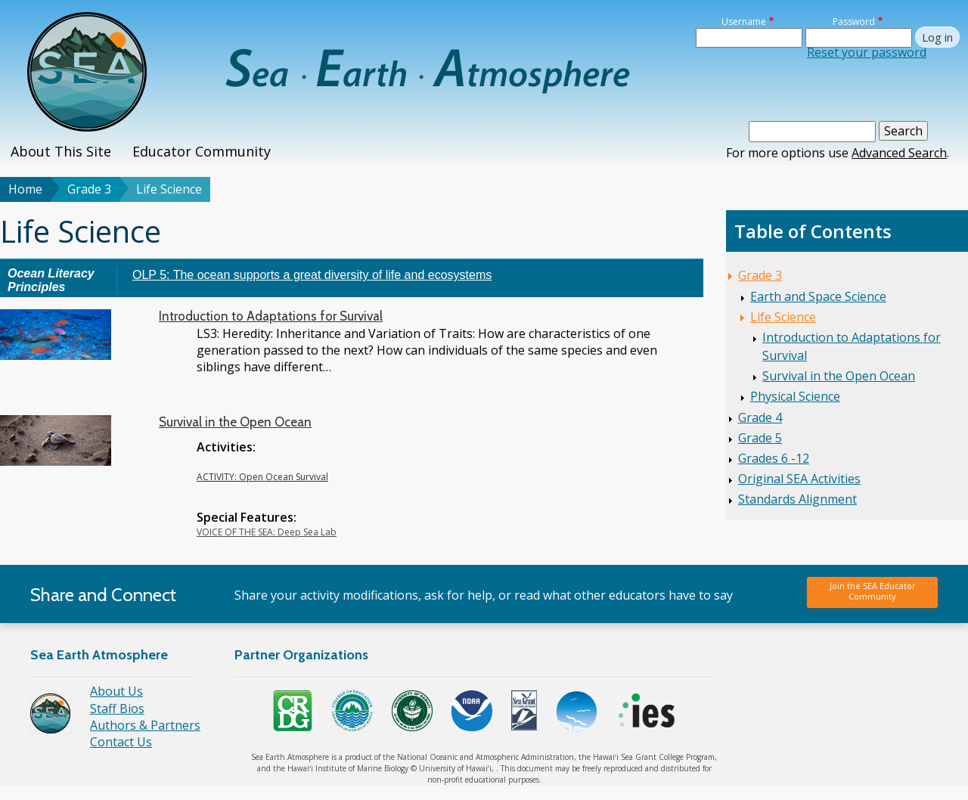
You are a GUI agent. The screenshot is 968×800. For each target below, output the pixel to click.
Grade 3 (89, 189)
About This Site (61, 151)
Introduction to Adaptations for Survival (271, 316)
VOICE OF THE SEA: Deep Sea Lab (267, 532)
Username (743, 21)
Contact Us (121, 741)
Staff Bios (117, 708)
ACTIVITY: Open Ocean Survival (262, 476)
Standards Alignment (797, 499)
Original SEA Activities (799, 478)
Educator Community (201, 151)
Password (854, 21)
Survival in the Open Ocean (235, 421)
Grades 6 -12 (773, 458)
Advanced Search (899, 152)
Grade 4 (760, 417)
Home (25, 189)
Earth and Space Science (818, 296)
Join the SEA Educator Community (873, 591)
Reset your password (866, 52)
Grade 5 (760, 437)
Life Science (783, 317)
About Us (116, 691)
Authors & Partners (145, 725)
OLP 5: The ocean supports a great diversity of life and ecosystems (312, 274)
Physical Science (795, 396)
